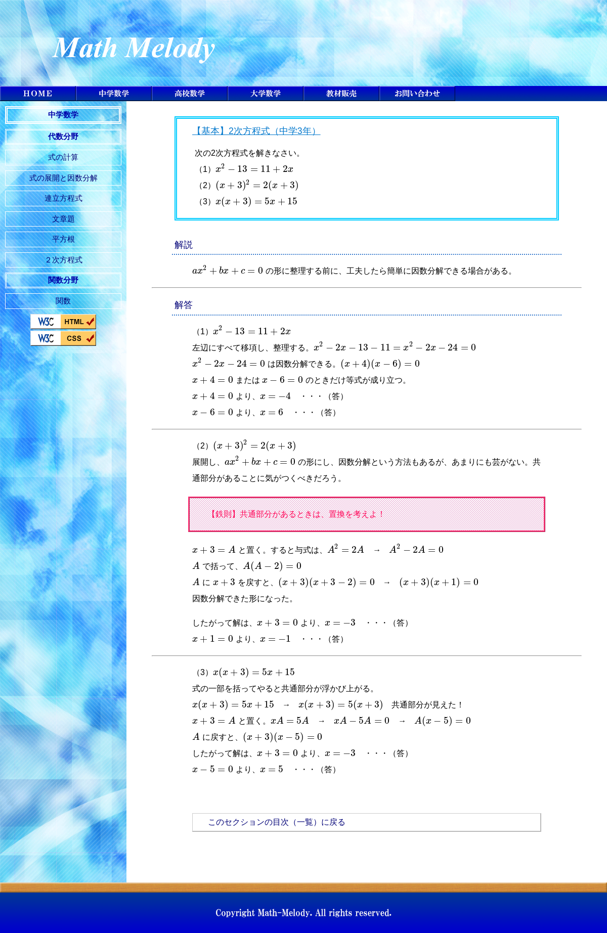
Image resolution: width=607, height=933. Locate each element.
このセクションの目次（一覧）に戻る (276, 822)
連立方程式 (63, 198)
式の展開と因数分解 (63, 177)
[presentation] (254, 169)
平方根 (63, 239)
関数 (63, 300)
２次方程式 (63, 259)
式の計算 (63, 157)
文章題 (63, 218)
